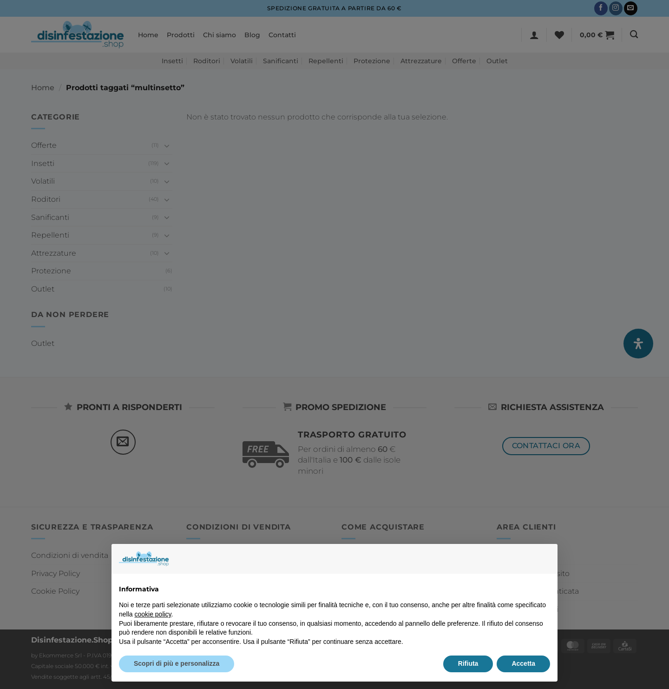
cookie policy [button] (152, 614)
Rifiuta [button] (468, 663)
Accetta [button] (523, 663)
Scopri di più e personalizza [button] (176, 663)
